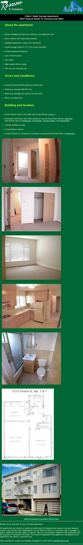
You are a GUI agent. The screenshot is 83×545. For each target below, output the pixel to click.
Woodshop (64, 121)
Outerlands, (27, 121)
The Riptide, (37, 121)
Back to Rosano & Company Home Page (41, 519)
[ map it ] (51, 114)
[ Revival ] (69, 119)
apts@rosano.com (61, 541)
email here (70, 134)
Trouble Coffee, (49, 121)
